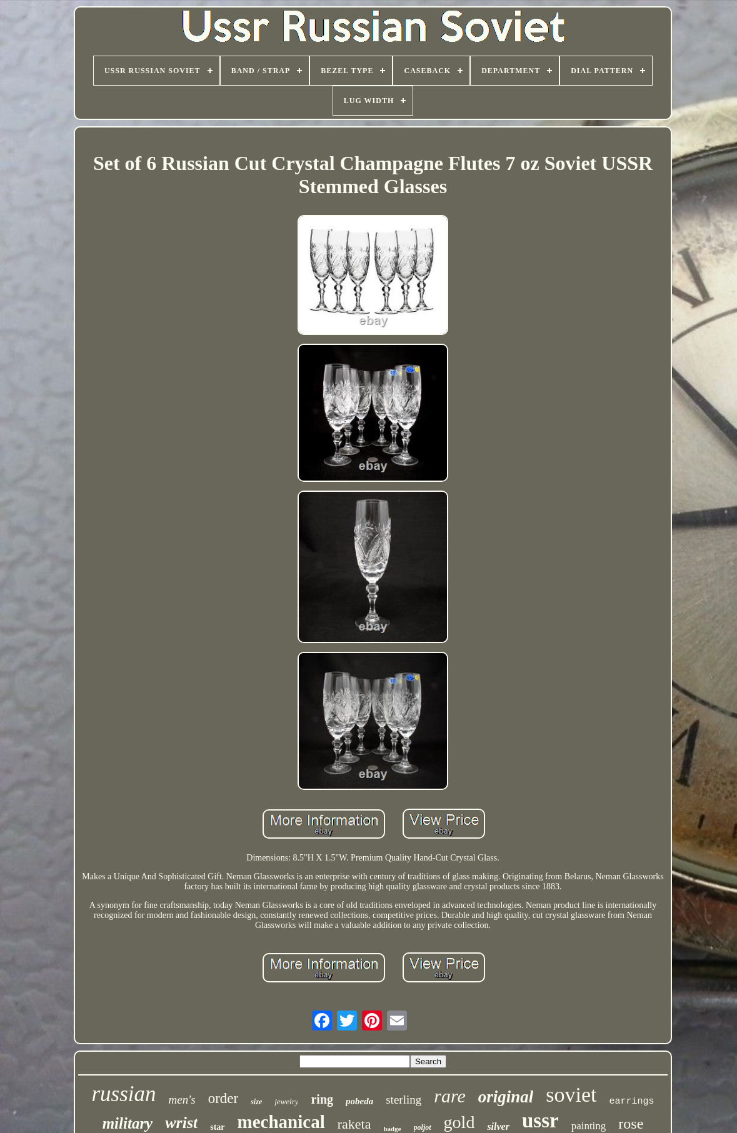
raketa (354, 1124)
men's (182, 1099)
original (506, 1096)
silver (498, 1126)
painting (588, 1126)
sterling (403, 1099)
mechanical (281, 1122)
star (217, 1127)
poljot (422, 1127)
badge (392, 1128)
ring (322, 1099)
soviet (571, 1094)
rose (630, 1124)
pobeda (359, 1101)
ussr (540, 1120)
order (223, 1098)
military (128, 1123)
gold (459, 1122)
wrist (181, 1123)
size (256, 1101)
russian (123, 1094)
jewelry (286, 1101)
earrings (631, 1101)
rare (450, 1096)
